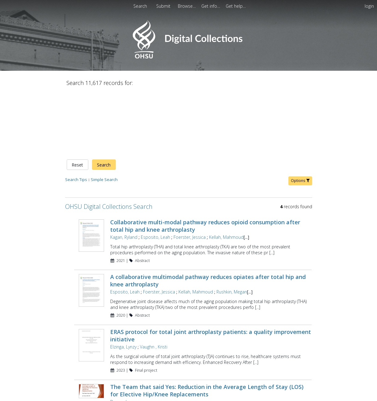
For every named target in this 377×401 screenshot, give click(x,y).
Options (300, 115)
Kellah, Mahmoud (226, 172)
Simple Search (104, 114)
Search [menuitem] (140, 6)
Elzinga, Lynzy (123, 282)
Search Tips (76, 114)
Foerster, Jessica (190, 172)
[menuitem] (187, 6)
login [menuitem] (369, 6)
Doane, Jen (121, 337)
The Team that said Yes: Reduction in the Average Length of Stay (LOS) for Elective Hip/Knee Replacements (207, 325)
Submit (164, 6)
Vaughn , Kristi (153, 282)
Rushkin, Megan (231, 227)
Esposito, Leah (155, 172)
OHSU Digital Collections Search (109, 141)
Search (104, 100)
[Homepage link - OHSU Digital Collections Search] (188, 57)
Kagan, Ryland (123, 172)
